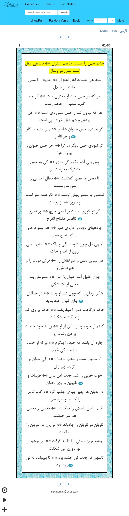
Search (63, 12)
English (104, 30)
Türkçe (113, 30)
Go (111, 20)
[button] (32, 4)
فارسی (123, 31)
